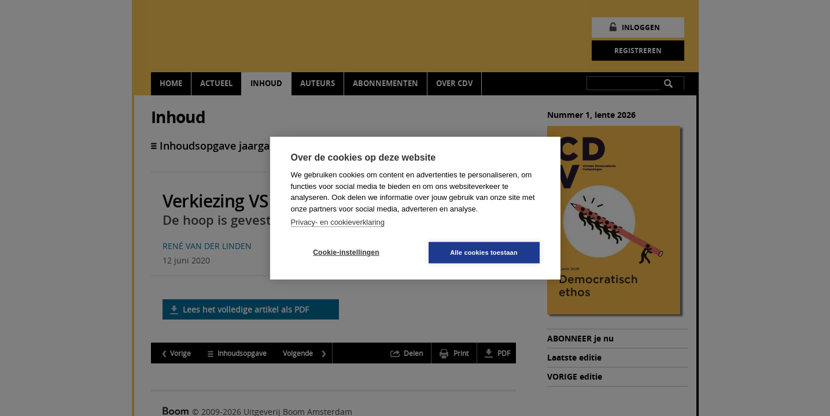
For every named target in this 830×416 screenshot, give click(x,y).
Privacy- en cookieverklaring (338, 222)
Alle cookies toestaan (484, 251)
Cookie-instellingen (346, 252)
